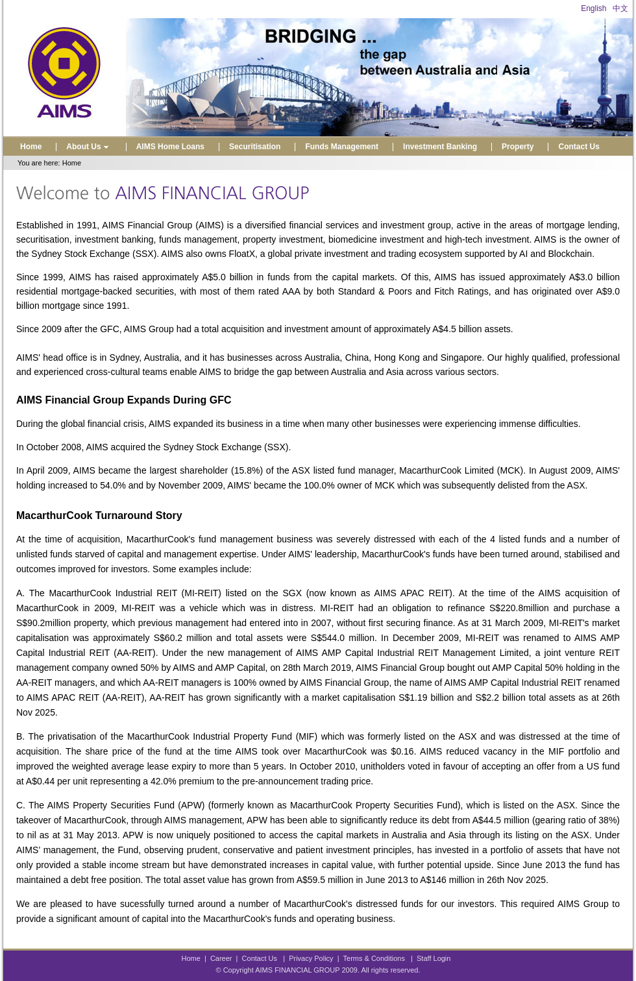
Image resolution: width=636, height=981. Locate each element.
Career (221, 958)
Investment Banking (440, 146)
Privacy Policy (311, 958)
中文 (620, 8)
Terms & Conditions (374, 958)
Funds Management (341, 146)
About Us (88, 146)
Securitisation (254, 146)
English (593, 8)
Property (517, 146)
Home (31, 146)
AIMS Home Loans (170, 146)
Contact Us (578, 146)
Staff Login (433, 958)
